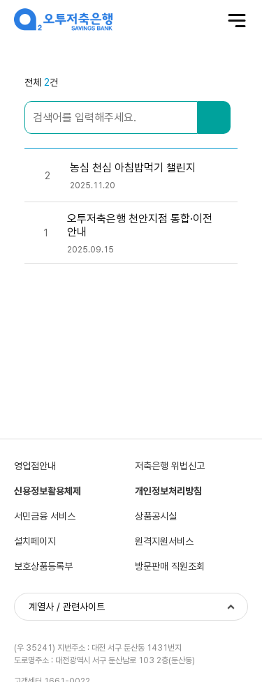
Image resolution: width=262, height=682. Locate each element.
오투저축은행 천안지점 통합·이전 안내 (139, 225)
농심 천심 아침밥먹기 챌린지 (133, 167)
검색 (214, 117)
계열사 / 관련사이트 (67, 606)
